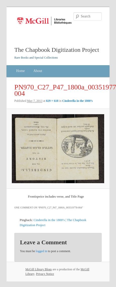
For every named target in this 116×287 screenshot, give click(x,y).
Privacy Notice (45, 274)
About (37, 71)
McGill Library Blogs (38, 269)
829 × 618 (52, 101)
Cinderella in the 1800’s (77, 101)
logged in (41, 251)
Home (20, 71)
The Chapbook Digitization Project (56, 49)
